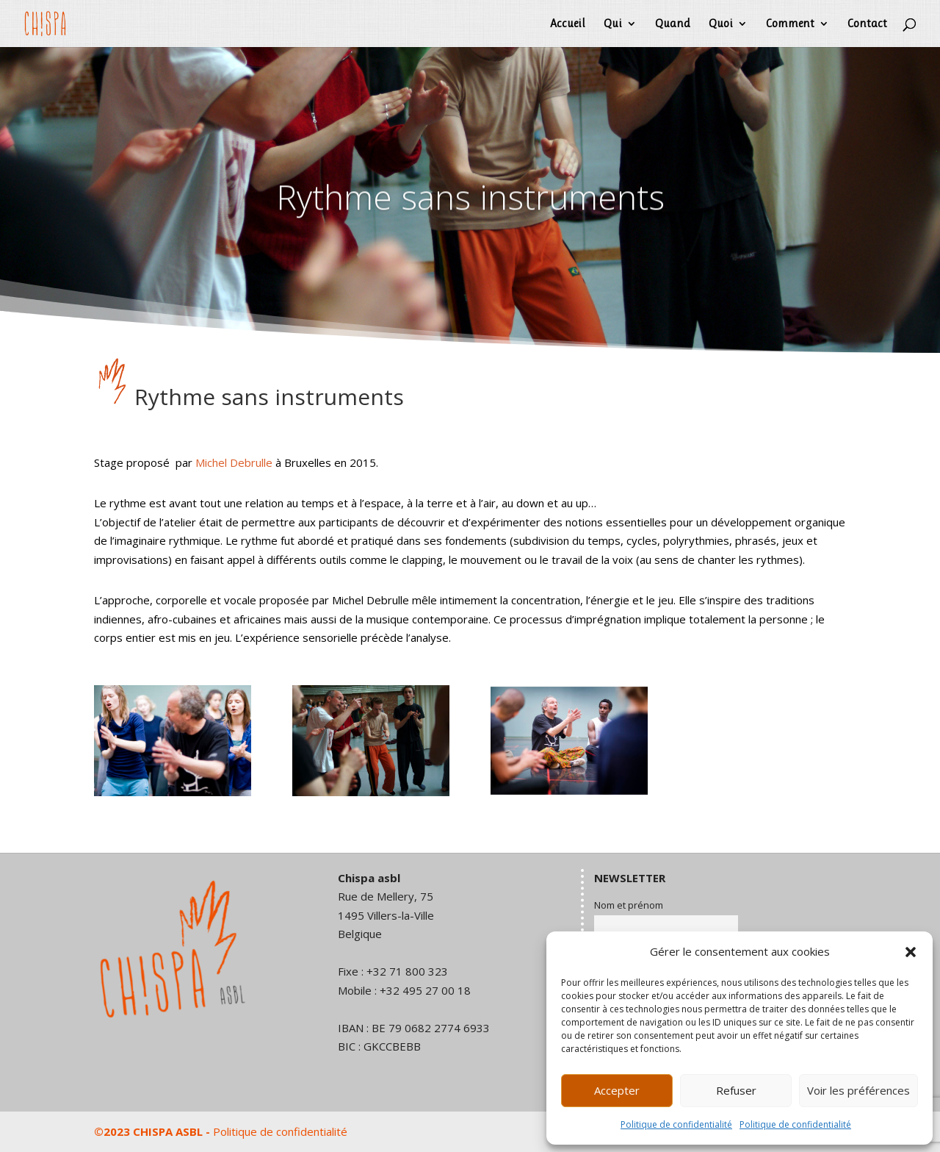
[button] (910, 952)
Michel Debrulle (233, 462)
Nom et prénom (628, 905)
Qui (613, 24)
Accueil (567, 24)
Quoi (721, 24)
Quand (672, 24)
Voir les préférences (858, 1090)
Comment (790, 24)
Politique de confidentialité (676, 1124)
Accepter (617, 1090)
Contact (867, 24)
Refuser (736, 1090)
